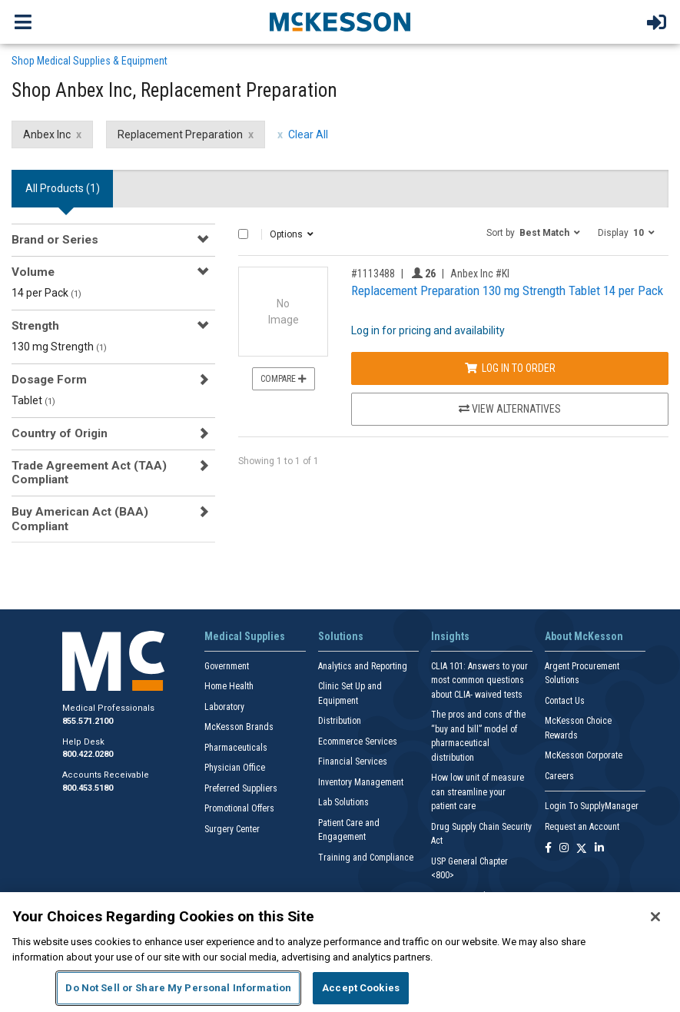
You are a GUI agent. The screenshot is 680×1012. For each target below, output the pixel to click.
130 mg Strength (59, 346)
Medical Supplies (244, 636)
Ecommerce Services (357, 741)
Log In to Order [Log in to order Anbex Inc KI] (510, 368)
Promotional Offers (239, 808)
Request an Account (582, 826)
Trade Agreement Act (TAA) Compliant (89, 472)
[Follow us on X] (581, 848)
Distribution (339, 720)
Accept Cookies (361, 988)
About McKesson (584, 636)
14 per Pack (46, 293)
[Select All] (243, 234)
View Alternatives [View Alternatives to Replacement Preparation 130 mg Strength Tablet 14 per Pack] (510, 409)
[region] (340, 952)
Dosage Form (49, 380)
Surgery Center (232, 829)
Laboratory (224, 707)
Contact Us (565, 700)
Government (226, 666)
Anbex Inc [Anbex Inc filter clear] (47, 134)
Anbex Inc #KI (479, 273)
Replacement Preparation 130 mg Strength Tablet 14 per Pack (507, 290)
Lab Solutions (343, 802)
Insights (450, 636)
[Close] (655, 917)
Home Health (229, 686)
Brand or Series (55, 240)
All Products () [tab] (62, 188)
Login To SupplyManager (592, 806)
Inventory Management (360, 782)
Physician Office (234, 767)
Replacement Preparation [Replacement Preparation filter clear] (180, 134)
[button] (533, 232)
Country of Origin (60, 433)
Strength (35, 326)
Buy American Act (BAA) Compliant (80, 519)
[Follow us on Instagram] (564, 848)
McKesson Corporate (583, 755)
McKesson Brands (239, 727)
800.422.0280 (87, 754)
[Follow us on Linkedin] (599, 848)
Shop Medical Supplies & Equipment (90, 61)
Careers (559, 776)
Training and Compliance (365, 857)
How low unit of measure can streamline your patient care (477, 791)
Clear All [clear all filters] (308, 134)
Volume (33, 272)
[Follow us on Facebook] (548, 848)
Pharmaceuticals (235, 747)
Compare (283, 378)
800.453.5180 (87, 788)
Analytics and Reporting (362, 666)
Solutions (340, 636)
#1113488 (373, 273)
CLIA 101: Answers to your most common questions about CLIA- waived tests (479, 680)
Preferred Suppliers (240, 788)
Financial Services (352, 761)
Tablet (33, 400)
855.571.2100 (87, 721)
